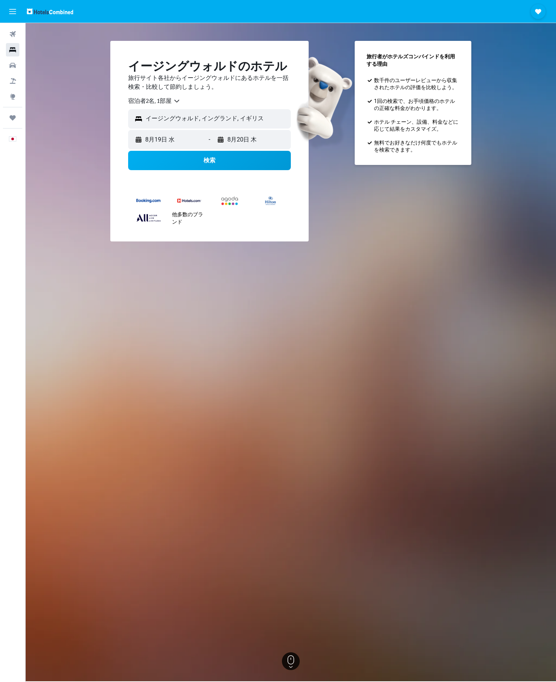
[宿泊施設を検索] (12, 49)
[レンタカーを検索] (12, 65)
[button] (12, 11)
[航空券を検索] (12, 34)
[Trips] (12, 117)
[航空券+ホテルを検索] (12, 81)
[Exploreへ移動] (12, 96)
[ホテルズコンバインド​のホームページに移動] (50, 11)
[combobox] (154, 101)
